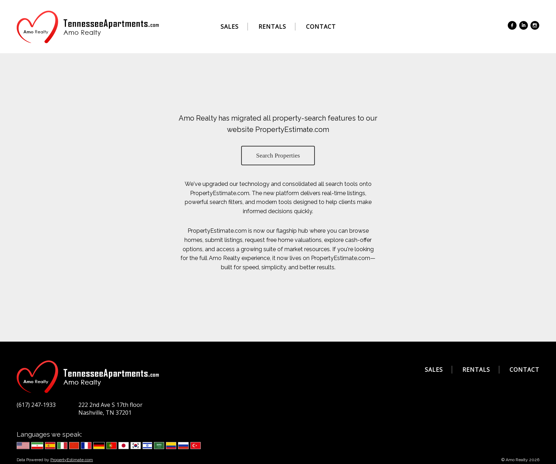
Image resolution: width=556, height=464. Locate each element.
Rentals (272, 27)
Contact (321, 27)
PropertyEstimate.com (71, 459)
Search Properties (278, 155)
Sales (230, 27)
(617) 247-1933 (36, 405)
